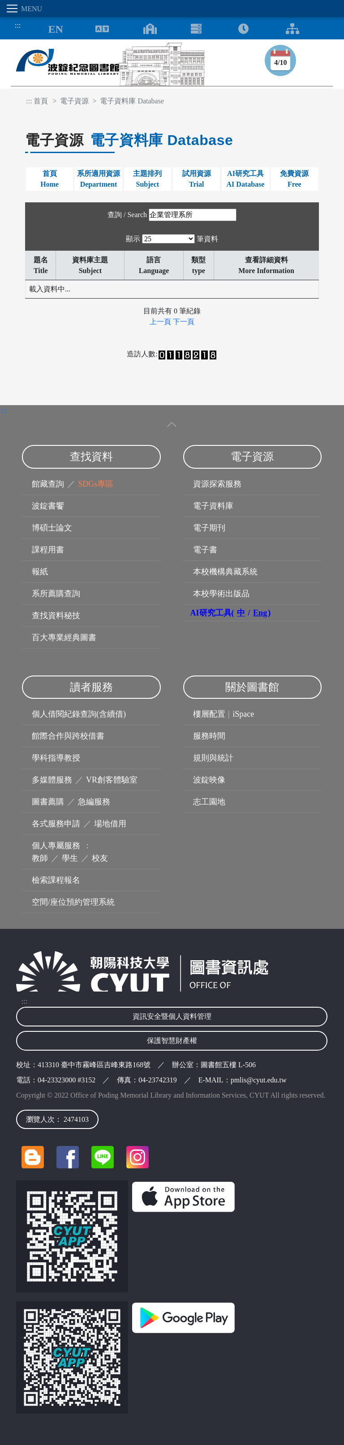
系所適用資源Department (98, 179)
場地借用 (110, 823)
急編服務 (94, 801)
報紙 (40, 571)
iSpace (243, 714)
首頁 (41, 101)
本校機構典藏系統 (225, 571)
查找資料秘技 (56, 615)
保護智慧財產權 (172, 1040)
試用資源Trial (196, 179)
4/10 (280, 62)
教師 (40, 858)
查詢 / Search (127, 214)
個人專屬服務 (56, 845)
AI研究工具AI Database (246, 179)
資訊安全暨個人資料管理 (172, 1016)
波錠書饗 (48, 505)
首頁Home (49, 179)
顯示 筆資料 (172, 239)
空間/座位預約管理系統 (73, 902)
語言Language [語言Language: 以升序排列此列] (154, 265)
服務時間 (209, 735)
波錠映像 (209, 779)
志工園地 (209, 801)
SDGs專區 (95, 483)
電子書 (205, 549)
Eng (260, 612)
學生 (70, 858)
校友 (100, 858)
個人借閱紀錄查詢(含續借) (79, 714)
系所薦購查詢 (56, 593)
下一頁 (183, 321)
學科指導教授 (56, 757)
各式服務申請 (56, 823)
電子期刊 (209, 527)
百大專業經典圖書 (64, 637)
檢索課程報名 (56, 880)
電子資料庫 (213, 505)
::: (15, 25)
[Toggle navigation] (12, 8)
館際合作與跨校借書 (68, 735)
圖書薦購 (48, 801)
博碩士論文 (52, 527)
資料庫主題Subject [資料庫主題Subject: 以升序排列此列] (90, 265)
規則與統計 (213, 757)
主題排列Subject (147, 179)
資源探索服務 (217, 483)
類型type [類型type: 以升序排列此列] (198, 265)
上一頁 (160, 321)
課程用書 (48, 549)
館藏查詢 (48, 483)
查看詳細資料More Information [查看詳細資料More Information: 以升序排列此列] (266, 265)
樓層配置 (209, 714)
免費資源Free (294, 179)
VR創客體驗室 (112, 779)
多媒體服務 (52, 779)
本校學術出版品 (221, 593)
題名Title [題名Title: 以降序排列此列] (41, 265)
